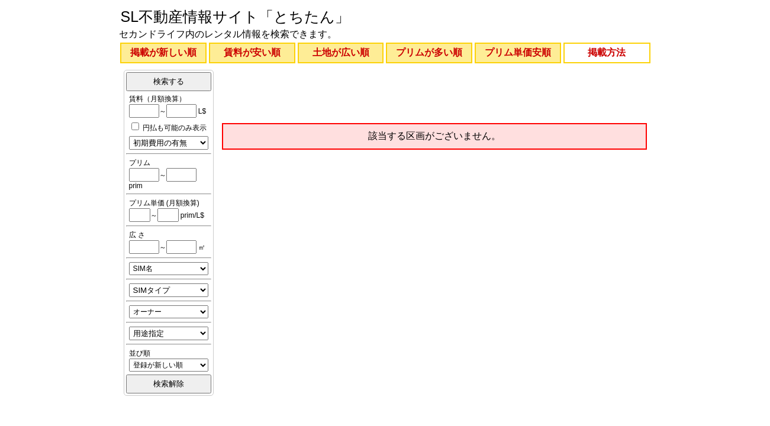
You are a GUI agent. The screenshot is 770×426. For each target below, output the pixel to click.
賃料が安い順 (252, 52)
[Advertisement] (434, 93)
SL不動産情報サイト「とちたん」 (235, 16)
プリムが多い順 (429, 52)
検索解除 (168, 383)
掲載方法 (607, 52)
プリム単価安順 (518, 52)
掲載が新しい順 (163, 52)
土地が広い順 (340, 52)
